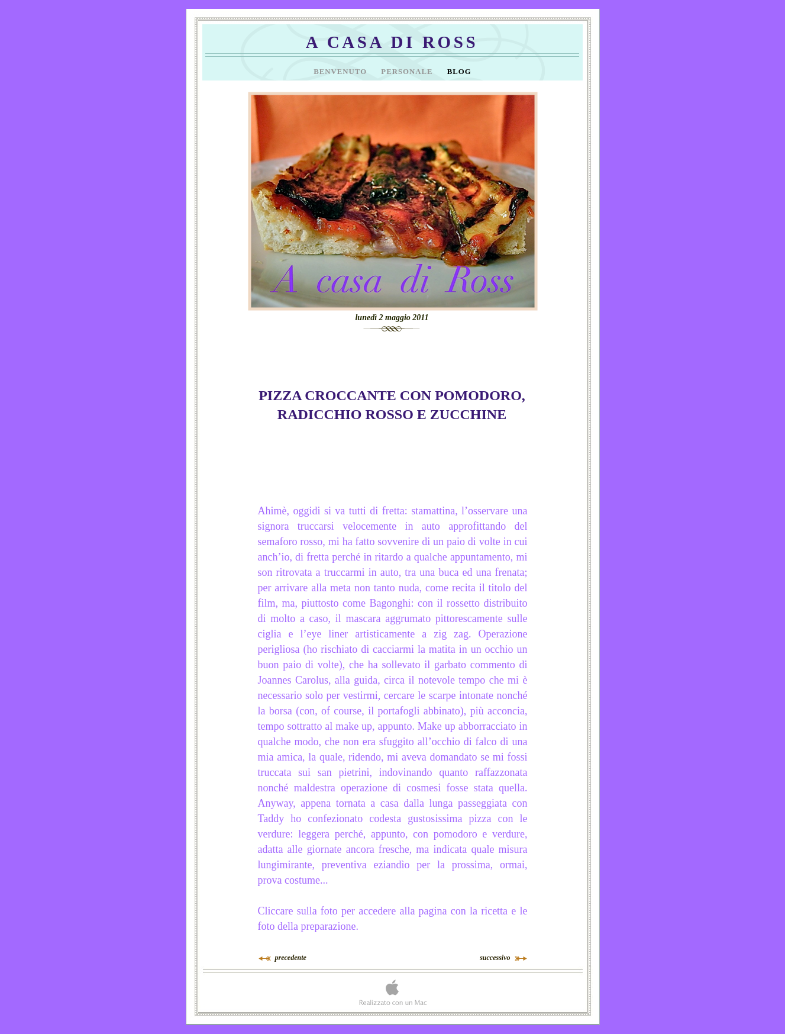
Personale (408, 71)
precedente (290, 958)
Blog (459, 71)
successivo (495, 958)
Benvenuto (341, 71)
